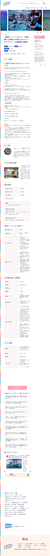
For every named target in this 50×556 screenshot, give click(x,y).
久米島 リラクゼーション (8, 516)
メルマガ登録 (28, 547)
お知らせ (36, 545)
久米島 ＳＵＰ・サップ (16, 496)
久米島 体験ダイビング (8, 496)
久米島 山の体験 (7, 504)
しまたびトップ (21, 543)
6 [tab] (13, 32)
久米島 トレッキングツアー (9, 506)
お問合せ (20, 547)
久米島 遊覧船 (24, 496)
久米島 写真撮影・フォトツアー (24, 508)
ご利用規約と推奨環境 (17, 549)
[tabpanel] (25, 20)
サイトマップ (44, 549)
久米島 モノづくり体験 (8, 512)
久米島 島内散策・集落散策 (21, 510)
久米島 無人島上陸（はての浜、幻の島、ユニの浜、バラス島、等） (15, 498)
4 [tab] (11, 32)
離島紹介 (20, 545)
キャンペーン (38, 3)
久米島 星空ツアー (15, 508)
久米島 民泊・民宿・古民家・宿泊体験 (10, 514)
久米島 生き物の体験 (21, 504)
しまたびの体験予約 (30, 3)
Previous (38, 32)
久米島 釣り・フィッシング (9, 500)
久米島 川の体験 (13, 504)
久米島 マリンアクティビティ (9, 494)
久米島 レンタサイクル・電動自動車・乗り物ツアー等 (13, 502)
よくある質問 (43, 545)
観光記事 (42, 543)
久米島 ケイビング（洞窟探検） (19, 506)
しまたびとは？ (28, 545)
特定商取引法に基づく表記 (32, 549)
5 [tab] (12, 32)
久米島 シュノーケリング (19, 494)
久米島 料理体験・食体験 (21, 514)
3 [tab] (10, 32)
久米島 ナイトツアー (8, 508)
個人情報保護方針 (24, 549)
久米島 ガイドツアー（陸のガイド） (10, 510)
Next (41, 32)
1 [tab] (8, 32)
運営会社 (39, 549)
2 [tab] (9, 32)
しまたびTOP (23, 3)
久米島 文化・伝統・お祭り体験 (18, 512)
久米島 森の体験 (25, 502)
